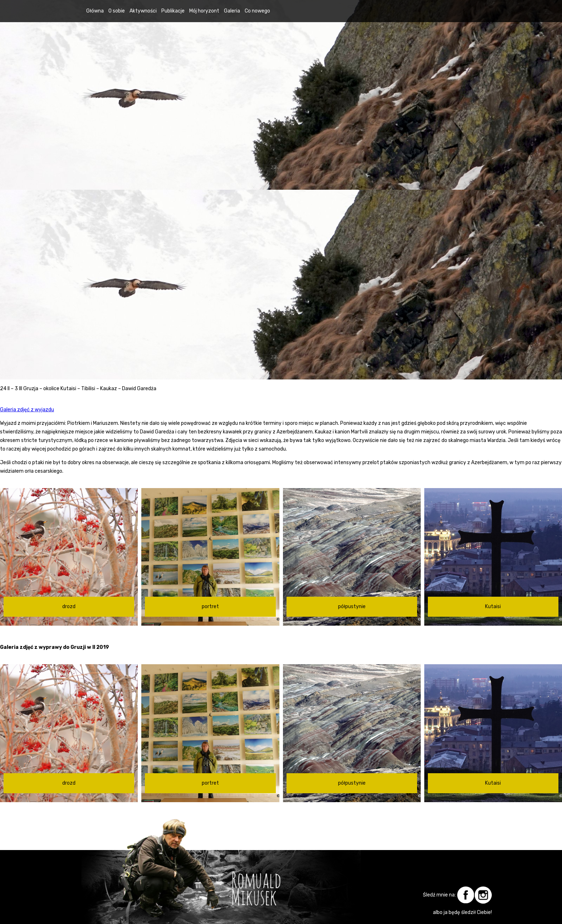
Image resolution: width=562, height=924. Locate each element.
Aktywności (143, 11)
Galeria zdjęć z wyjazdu (27, 410)
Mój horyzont (204, 11)
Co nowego (257, 11)
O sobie (116, 11)
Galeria (232, 11)
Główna (95, 11)
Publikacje (173, 11)
